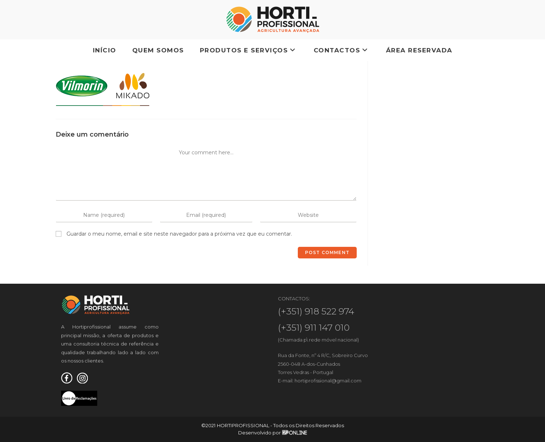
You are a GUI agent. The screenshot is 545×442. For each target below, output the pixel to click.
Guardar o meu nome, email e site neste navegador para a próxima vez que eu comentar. (179, 234)
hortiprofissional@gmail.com (328, 380)
